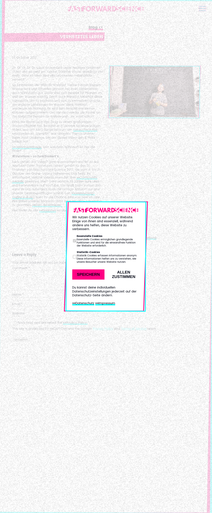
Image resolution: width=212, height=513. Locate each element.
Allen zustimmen (123, 274)
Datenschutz (84, 303)
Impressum (106, 303)
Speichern (88, 274)
